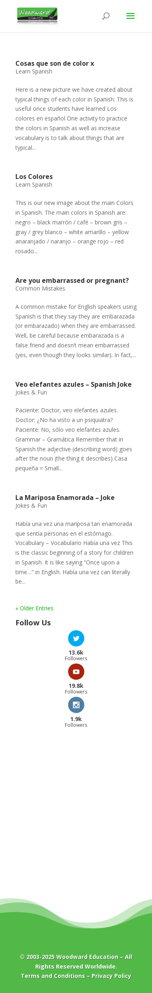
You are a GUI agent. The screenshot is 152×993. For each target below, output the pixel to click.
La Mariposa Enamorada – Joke (65, 497)
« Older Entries (34, 608)
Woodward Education (87, 957)
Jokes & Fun (31, 392)
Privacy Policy (111, 976)
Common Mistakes (40, 288)
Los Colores (34, 176)
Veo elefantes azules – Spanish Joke (73, 384)
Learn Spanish (33, 71)
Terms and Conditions (53, 976)
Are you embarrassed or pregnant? (72, 280)
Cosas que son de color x (54, 63)
